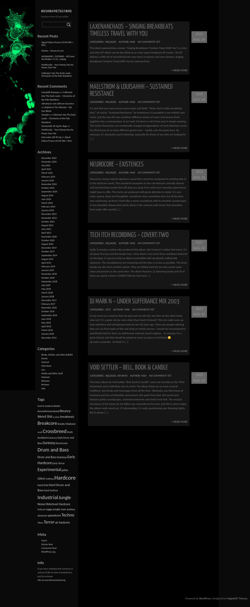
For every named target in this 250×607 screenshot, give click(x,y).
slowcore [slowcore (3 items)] (42, 515)
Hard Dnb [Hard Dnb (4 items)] (43, 485)
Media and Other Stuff (52, 373)
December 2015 (48, 337)
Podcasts (45, 377)
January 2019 (47, 270)
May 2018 (46, 289)
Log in (44, 540)
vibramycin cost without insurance (57, 103)
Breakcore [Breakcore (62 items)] (47, 423)
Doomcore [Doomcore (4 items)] (62, 443)
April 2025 (46, 169)
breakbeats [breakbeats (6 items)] (67, 417)
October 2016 (47, 311)
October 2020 (47, 240)
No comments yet (149, 42)
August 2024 (47, 195)
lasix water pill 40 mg (51, 137)
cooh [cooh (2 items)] (40, 432)
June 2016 (46, 319)
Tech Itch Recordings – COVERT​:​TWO (129, 235)
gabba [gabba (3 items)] (65, 470)
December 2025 (48, 158)
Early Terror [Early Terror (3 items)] (58, 463)
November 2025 (49, 161)
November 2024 (49, 184)
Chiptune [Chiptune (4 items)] (70, 424)
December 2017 (48, 300)
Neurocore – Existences (117, 164)
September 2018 (49, 281)
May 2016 (46, 322)
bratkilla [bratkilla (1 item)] (56, 417)
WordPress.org (48, 551)
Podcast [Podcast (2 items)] (41, 509)
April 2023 (46, 232)
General (45, 362)
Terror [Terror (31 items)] (49, 522)
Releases (110, 42)
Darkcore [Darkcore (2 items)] (52, 437)
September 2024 (49, 191)
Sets (108, 309)
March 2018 (47, 292)
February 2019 (48, 266)
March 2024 (47, 203)
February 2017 (48, 304)
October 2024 (47, 188)
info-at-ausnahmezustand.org (51, 580)
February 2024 (48, 206)
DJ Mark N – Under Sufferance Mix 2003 (134, 301)
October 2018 (47, 277)
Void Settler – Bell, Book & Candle (129, 367)
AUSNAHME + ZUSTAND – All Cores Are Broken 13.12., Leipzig (57, 57)
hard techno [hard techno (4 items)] (51, 490)
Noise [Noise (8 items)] (41, 504)
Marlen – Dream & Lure (52, 50)
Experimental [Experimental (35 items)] (49, 469)
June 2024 (46, 199)
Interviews (46, 365)
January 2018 (47, 296)
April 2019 (46, 262)
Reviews (123, 375)
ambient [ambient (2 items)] (49, 405)
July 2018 (45, 285)
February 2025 (48, 176)
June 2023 (46, 229)
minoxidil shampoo (50, 92)
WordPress (205, 598)
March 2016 (47, 330)
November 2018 (49, 274)
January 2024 (47, 210)
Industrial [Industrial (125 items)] (48, 497)
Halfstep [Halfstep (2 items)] (50, 478)
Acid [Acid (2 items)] (40, 405)
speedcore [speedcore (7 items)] (54, 515)
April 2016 (46, 326)
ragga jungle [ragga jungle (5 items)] (53, 509)
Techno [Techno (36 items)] (68, 515)
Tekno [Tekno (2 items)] (40, 522)
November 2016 (49, 307)
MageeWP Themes (237, 598)
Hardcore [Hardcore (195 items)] (65, 477)
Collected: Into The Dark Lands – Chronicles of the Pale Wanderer (56, 74)
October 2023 (47, 221)
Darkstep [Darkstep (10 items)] (49, 443)
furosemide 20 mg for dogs (54, 126)
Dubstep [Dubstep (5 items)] (62, 457)
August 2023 (47, 225)
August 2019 (47, 259)
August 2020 (47, 244)
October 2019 (47, 251)
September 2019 (49, 255)
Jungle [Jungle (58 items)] (65, 497)
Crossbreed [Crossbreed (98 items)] (54, 431)
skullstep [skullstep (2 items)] (70, 509)
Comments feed (48, 548)
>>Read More (179, 70)
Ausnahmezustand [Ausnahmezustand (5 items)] (49, 411)
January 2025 (47, 180)
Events (44, 358)
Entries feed (47, 544)
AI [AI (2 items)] (43, 405)
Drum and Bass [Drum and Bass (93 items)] (53, 450)
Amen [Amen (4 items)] (57, 406)
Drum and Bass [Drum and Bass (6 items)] (47, 457)
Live (43, 369)
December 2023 (48, 214)
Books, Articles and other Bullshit (57, 354)
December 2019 (48, 247)
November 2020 (49, 236)
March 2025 (47, 173)
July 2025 (45, 165)
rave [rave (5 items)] (63, 509)
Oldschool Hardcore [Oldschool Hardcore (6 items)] (58, 504)
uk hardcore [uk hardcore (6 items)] (62, 522)
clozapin (45, 114)
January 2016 (47, 333)
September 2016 (49, 315)
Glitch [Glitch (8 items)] (41, 478)
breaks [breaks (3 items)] (61, 424)
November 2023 (49, 218)
